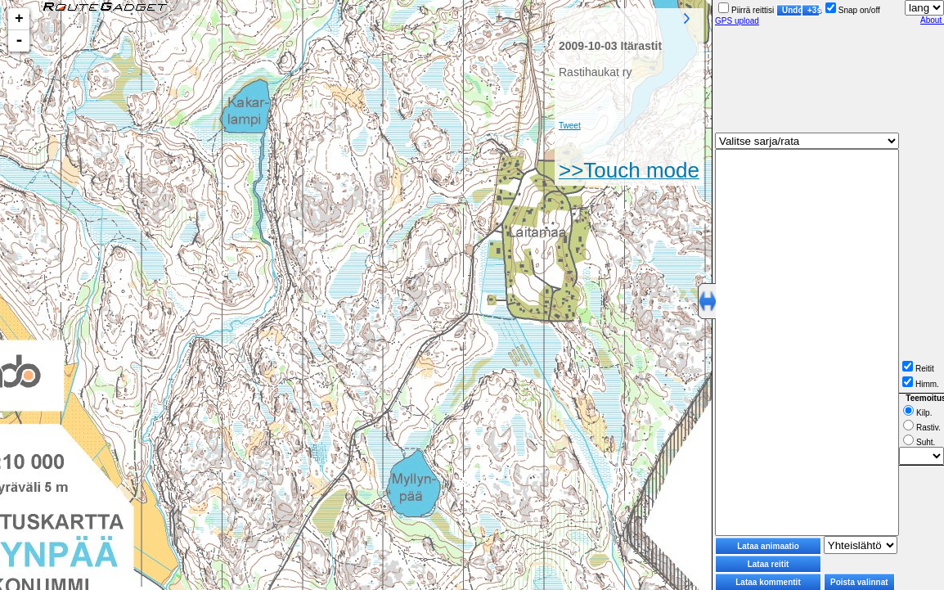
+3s (813, 10)
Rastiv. (922, 427)
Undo (792, 10)
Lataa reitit (768, 564)
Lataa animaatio (768, 546)
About (932, 20)
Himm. (920, 384)
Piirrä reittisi (746, 10)
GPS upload (737, 20)
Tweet (570, 125)
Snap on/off (852, 10)
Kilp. (917, 412)
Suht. (919, 442)
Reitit (918, 368)
